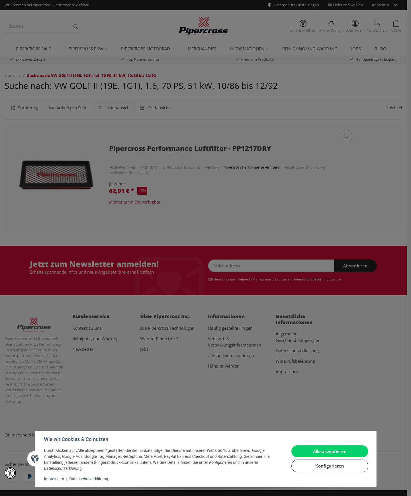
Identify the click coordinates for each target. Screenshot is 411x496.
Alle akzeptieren (330, 451)
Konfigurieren (329, 466)
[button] (10, 473)
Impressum (54, 479)
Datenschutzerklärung (88, 479)
